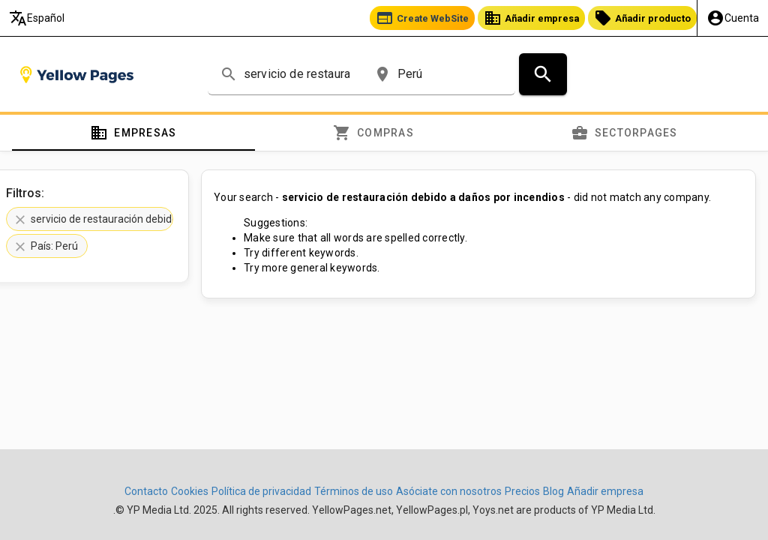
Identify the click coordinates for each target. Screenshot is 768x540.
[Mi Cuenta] (733, 18)
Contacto (146, 491)
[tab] (133, 133)
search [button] (229, 74)
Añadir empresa (531, 18)
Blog (553, 491)
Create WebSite (422, 18)
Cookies (189, 491)
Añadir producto (642, 18)
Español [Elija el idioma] (36, 18)
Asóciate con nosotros (449, 491)
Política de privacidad (261, 491)
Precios (522, 491)
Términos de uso (353, 491)
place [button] (383, 74)
